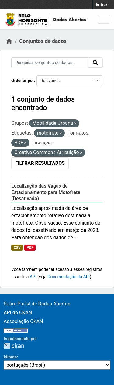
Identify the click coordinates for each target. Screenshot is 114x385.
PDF (29, 248)
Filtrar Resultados (40, 163)
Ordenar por (22, 80)
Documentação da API (68, 276)
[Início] (9, 41)
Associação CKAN (23, 321)
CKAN (14, 346)
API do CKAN (18, 312)
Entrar (101, 4)
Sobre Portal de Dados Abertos (37, 304)
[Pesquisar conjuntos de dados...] (49, 62)
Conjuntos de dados (43, 41)
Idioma (10, 356)
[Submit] (95, 62)
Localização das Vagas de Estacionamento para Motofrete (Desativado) (45, 192)
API (33, 276)
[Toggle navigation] (104, 19)
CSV (17, 248)
